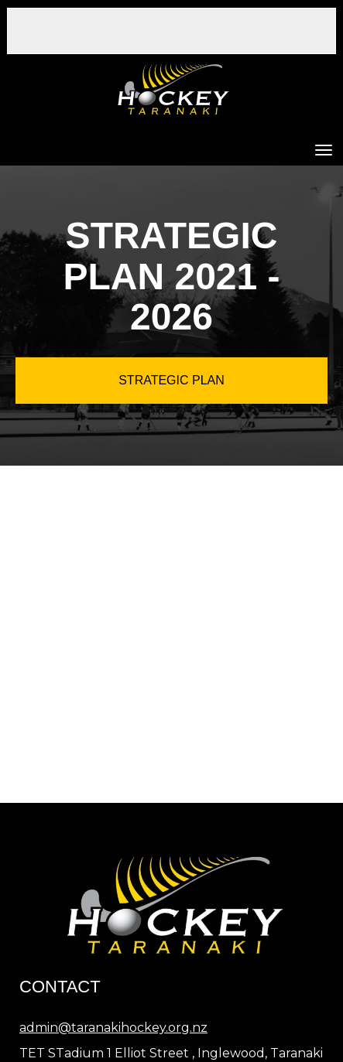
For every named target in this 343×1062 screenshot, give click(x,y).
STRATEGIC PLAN (171, 380)
